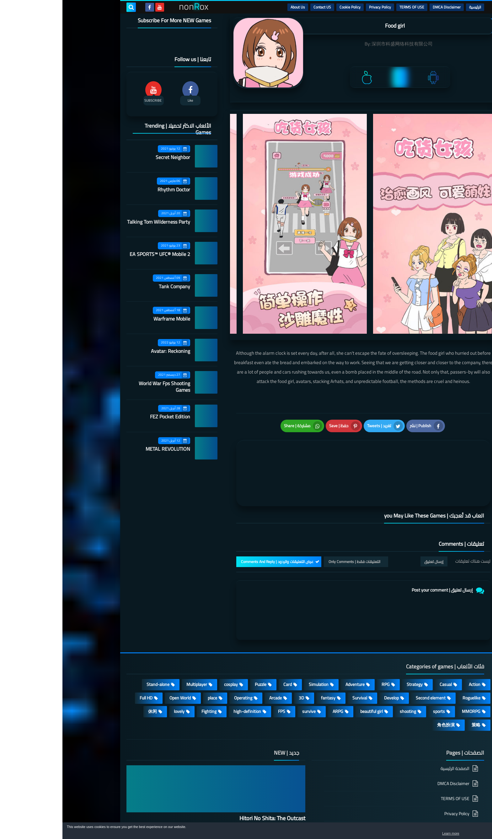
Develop (329, 638)
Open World (117, 638)
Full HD (83, 638)
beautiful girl (309, 651)
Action (412, 624)
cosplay (168, 624)
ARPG (275, 651)
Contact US (260, 7)
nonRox (381, 819)
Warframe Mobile (109, 318)
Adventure (292, 624)
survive (246, 651)
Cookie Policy (287, 7)
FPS (219, 651)
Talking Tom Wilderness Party (96, 221)
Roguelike (409, 638)
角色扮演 (383, 665)
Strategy (352, 624)
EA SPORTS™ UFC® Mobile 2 (97, 254)
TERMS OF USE (349, 7)
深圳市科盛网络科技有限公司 (339, 43)
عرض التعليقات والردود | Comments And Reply (215, 501)
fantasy (266, 638)
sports (376, 651)
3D (239, 638)
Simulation (256, 624)
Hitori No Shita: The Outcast (210, 758)
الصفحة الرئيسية (392, 708)
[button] (467, 832)
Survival (297, 638)
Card (225, 624)
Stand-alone (95, 624)
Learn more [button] (431, 834)
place (150, 638)
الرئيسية (413, 7)
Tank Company (112, 286)
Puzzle (198, 624)
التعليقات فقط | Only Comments (292, 501)
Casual (383, 624)
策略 (413, 665)
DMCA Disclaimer (384, 7)
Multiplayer (134, 624)
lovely (116, 651)
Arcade (213, 638)
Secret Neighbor (110, 157)
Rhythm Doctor (111, 189)
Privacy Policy (318, 7)
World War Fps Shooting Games (102, 387)
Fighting (146, 651)
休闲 (90, 651)
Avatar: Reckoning (108, 351)
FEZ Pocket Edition (108, 416)
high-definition (185, 651)
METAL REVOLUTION (105, 449)
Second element (368, 638)
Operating (181, 638)
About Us (235, 7)
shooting (345, 651)
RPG (323, 624)
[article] (239, 428)
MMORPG (408, 651)
